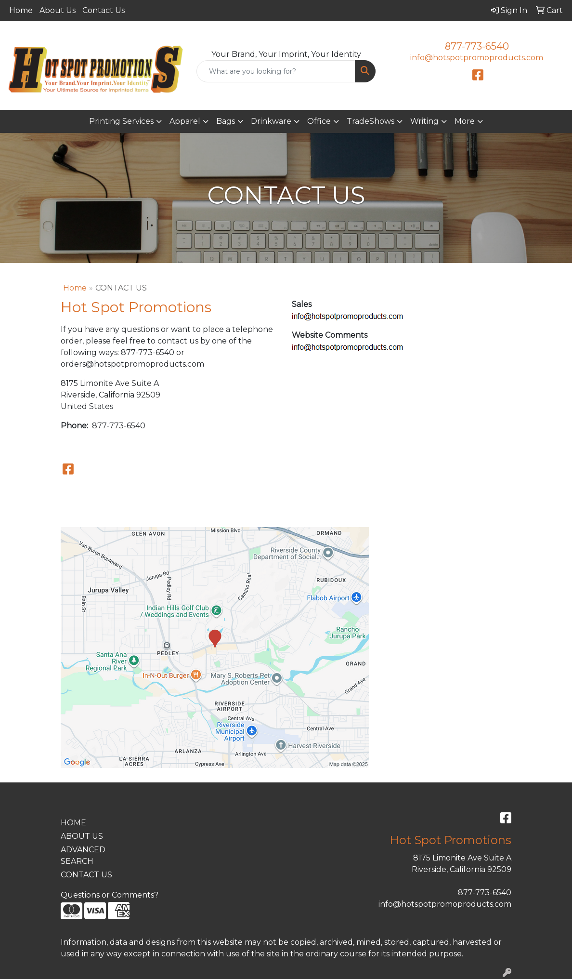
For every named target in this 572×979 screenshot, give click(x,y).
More (465, 121)
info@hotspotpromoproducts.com (476, 57)
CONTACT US (86, 874)
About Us (57, 10)
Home (21, 10)
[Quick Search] (275, 71)
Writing (424, 121)
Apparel (184, 121)
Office (319, 121)
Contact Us (103, 10)
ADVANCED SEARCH (83, 855)
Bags (225, 121)
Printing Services (121, 121)
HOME (73, 822)
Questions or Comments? (109, 895)
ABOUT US (82, 836)
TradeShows (370, 121)
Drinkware (271, 121)
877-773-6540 (477, 46)
